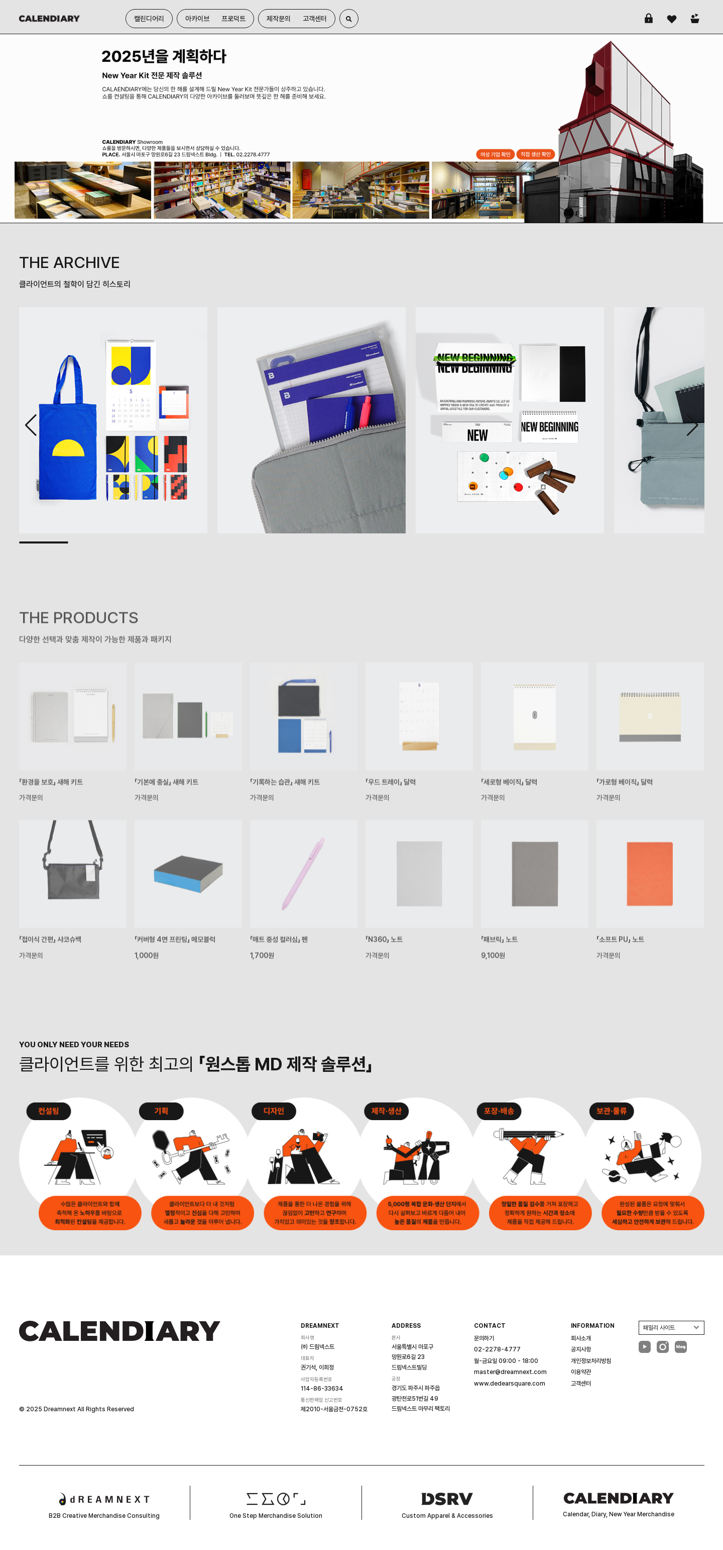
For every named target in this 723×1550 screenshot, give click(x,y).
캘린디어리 (149, 19)
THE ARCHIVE (69, 262)
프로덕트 (233, 19)
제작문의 (279, 19)
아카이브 (197, 19)
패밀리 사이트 (659, 1327)
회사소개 (581, 1338)
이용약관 (581, 1372)
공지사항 (581, 1349)
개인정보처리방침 (591, 1360)
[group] (361, 128)
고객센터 (315, 19)
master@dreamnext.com (510, 1372)
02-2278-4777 (497, 1349)
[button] (692, 425)
